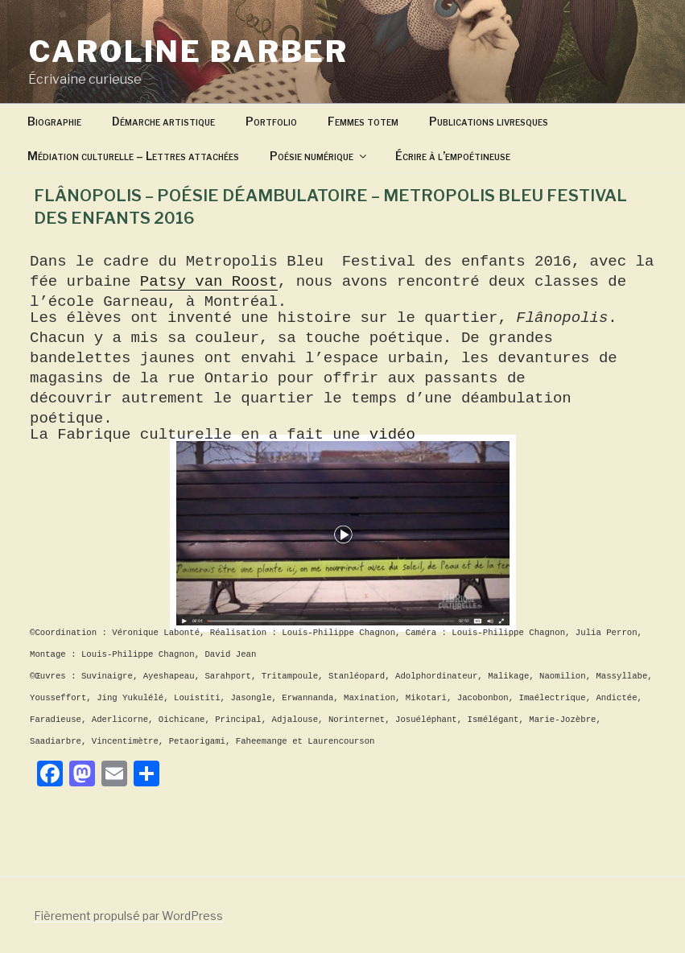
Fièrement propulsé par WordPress (128, 915)
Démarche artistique (163, 121)
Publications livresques (488, 121)
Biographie (54, 121)
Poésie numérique (319, 156)
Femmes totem (363, 121)
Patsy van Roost (209, 282)
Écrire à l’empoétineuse (452, 156)
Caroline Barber (189, 51)
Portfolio (271, 121)
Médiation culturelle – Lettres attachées (133, 156)
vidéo (387, 434)
